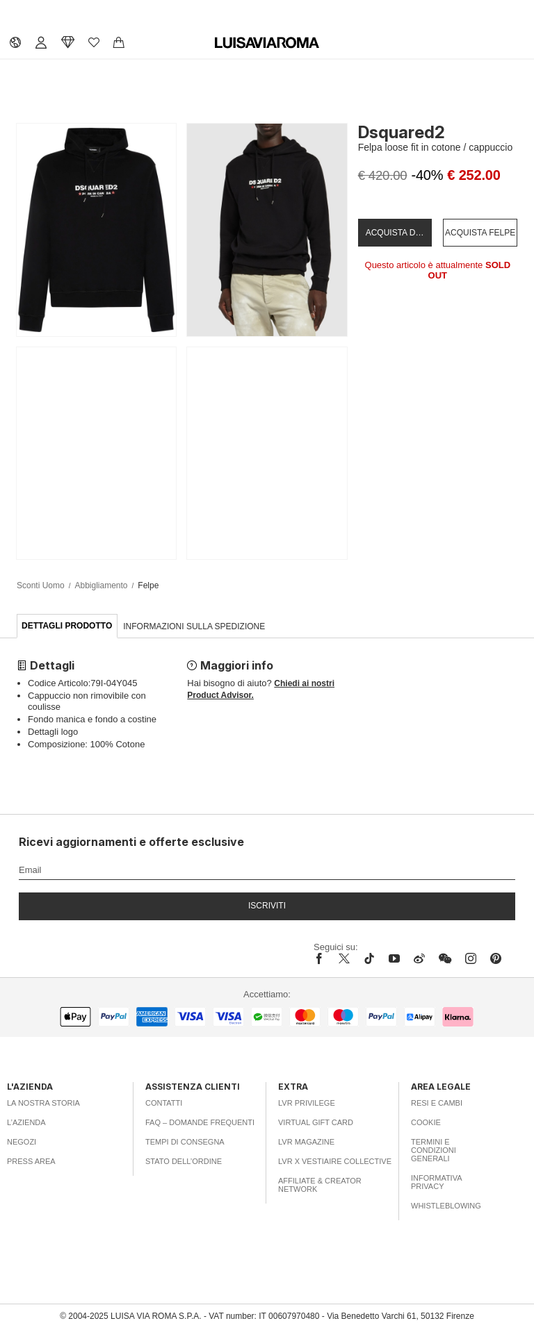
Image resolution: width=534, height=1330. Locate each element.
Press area (31, 1161)
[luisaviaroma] (267, 43)
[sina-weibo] (419, 958)
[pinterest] (495, 958)
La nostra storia (43, 1103)
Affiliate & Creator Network (320, 1185)
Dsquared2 (401, 132)
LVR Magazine (306, 1142)
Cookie (426, 1122)
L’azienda (26, 1122)
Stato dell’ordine (183, 1161)
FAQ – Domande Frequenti (199, 1122)
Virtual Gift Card (315, 1122)
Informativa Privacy (436, 1182)
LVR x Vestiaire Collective (334, 1161)
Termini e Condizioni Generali (433, 1150)
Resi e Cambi (436, 1103)
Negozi (21, 1142)
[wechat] (445, 958)
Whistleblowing (446, 1206)
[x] (344, 958)
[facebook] (323, 958)
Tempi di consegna (185, 1142)
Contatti (163, 1103)
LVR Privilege (306, 1103)
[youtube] (394, 958)
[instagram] (470, 958)
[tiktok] (369, 958)
